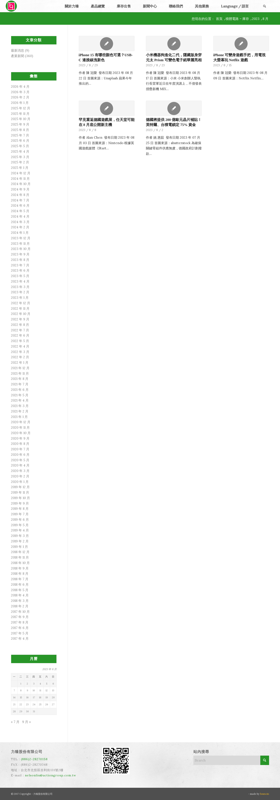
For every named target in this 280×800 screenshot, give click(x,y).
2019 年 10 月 (20, 498)
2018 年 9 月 (20, 568)
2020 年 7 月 (20, 449)
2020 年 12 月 (20, 422)
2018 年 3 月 (20, 601)
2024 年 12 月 (20, 173)
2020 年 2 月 (20, 476)
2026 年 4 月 (20, 86)
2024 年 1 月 (20, 233)
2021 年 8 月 (19, 379)
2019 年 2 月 (20, 541)
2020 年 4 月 (20, 465)
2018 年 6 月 (20, 584)
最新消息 (17, 50)
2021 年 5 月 (19, 395)
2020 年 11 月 (20, 427)
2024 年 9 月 (20, 189)
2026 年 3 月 (20, 92)
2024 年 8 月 (20, 195)
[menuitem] (72, 6)
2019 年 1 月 (19, 547)
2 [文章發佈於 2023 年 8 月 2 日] (27, 683)
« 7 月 (15, 722)
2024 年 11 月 (20, 178)
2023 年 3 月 (20, 287)
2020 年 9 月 (20, 438)
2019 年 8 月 (20, 509)
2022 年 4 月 (20, 346)
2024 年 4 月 (20, 216)
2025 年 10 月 (20, 119)
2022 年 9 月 (20, 319)
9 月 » (26, 722)
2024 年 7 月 (20, 200)
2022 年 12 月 (20, 303)
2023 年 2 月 (20, 292)
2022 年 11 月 (20, 308)
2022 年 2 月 (20, 357)
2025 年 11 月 (20, 114)
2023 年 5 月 (20, 276)
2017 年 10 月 (20, 612)
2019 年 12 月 (20, 487)
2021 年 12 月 (20, 368)
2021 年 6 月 (20, 390)
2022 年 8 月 (20, 325)
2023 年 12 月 (20, 238)
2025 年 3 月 (20, 157)
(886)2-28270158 (34, 759)
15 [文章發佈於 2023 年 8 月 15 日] (21, 697)
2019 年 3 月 (20, 536)
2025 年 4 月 (20, 151)
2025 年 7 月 (20, 135)
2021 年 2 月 (19, 411)
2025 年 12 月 (20, 108)
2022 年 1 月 (19, 362)
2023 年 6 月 (20, 270)
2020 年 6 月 (20, 454)
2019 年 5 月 (20, 525)
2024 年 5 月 (20, 211)
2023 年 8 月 (20, 260)
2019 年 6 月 (20, 519)
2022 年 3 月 (20, 352)
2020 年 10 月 (21, 433)
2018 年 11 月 (20, 557)
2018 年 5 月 (19, 590)
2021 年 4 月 (20, 400)
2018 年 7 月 (19, 579)
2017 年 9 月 (20, 617)
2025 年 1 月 (19, 168)
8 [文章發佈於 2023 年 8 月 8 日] (21, 690)
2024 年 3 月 (20, 222)
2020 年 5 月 (20, 460)
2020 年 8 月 (20, 444)
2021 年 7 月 (19, 384)
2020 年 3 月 (20, 471)
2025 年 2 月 (20, 162)
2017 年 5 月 (19, 633)
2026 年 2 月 (20, 97)
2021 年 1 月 (19, 417)
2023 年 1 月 (20, 297)
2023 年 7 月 (20, 265)
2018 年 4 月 (20, 595)
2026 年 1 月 (20, 103)
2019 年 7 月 (20, 514)
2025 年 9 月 (20, 124)
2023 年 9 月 (20, 254)
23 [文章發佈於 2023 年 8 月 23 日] (27, 704)
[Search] (264, 6)
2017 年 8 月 (19, 622)
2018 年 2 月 (19, 606)
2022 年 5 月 (20, 341)
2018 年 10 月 (20, 563)
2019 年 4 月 (20, 530)
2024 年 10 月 (21, 184)
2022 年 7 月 (20, 330)
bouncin (264, 793)
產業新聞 (17, 56)
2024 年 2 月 (20, 227)
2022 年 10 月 (20, 314)
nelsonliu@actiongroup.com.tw (50, 775)
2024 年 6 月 (20, 205)
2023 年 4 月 (20, 281)
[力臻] (12, 6)
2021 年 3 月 (20, 406)
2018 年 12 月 (20, 552)
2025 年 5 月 (20, 146)
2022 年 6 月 (20, 335)
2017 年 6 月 (20, 628)
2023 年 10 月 (21, 249)
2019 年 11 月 (20, 492)
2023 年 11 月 (20, 243)
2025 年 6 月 (20, 140)
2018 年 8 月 (19, 573)
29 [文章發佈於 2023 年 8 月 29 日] (20, 711)
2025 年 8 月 (20, 130)
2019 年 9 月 (20, 503)
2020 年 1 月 (20, 482)
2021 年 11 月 (20, 373)
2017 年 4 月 (20, 638)
